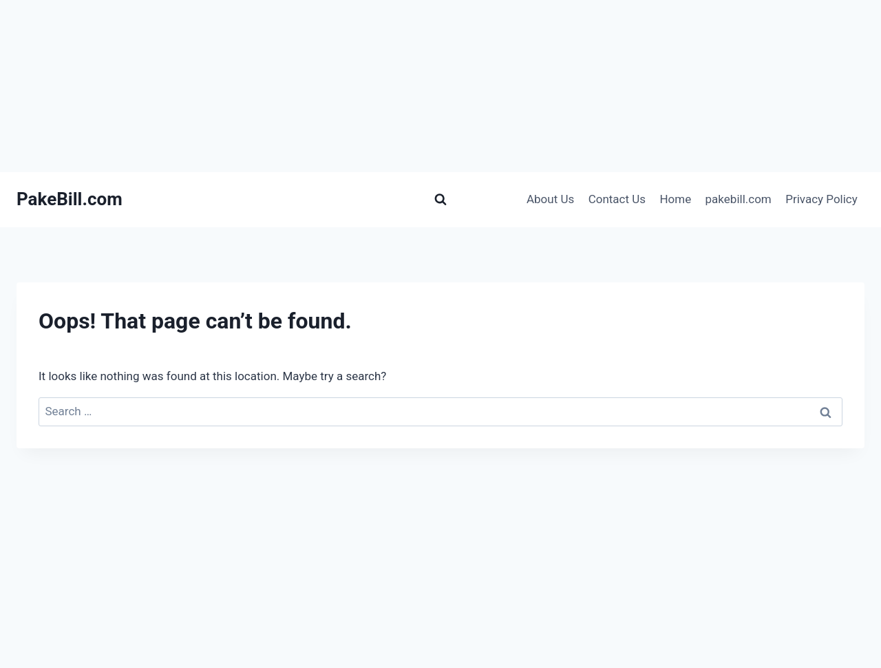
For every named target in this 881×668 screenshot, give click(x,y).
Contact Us (617, 199)
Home (675, 199)
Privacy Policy (821, 199)
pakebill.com (738, 199)
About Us (550, 199)
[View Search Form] (440, 199)
